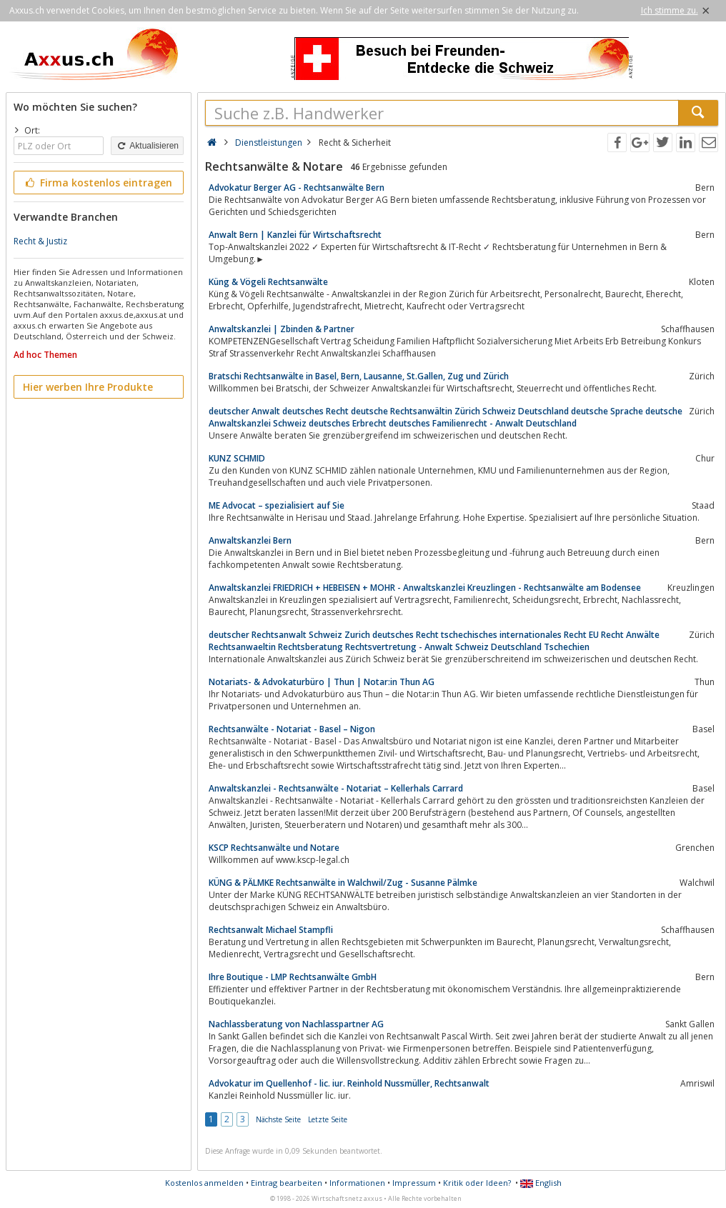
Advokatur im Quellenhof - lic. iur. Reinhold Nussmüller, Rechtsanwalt (349, 1083)
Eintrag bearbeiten (286, 1182)
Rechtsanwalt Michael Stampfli (271, 930)
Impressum (414, 1182)
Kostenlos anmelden (204, 1182)
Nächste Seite (278, 1119)
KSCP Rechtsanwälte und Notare (274, 848)
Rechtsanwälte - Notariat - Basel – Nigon (292, 729)
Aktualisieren (147, 146)
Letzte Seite (327, 1119)
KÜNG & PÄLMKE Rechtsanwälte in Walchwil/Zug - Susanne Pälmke (343, 883)
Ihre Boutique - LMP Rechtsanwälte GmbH (293, 977)
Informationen (357, 1182)
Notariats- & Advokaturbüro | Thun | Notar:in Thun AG (321, 682)
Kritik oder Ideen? (477, 1182)
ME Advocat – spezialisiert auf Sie (276, 505)
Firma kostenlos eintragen (97, 182)
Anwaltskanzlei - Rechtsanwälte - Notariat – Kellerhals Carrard (336, 788)
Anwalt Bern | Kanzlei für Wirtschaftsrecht (295, 235)
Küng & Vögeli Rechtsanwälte (268, 282)
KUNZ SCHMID (237, 458)
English (541, 1182)
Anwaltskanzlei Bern (250, 540)
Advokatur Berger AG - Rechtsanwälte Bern (296, 187)
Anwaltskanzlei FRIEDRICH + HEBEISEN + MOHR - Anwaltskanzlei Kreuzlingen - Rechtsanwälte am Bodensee (425, 587)
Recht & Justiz (40, 241)
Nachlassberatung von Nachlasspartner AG (296, 1024)
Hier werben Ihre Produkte (88, 387)
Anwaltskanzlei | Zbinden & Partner (281, 329)
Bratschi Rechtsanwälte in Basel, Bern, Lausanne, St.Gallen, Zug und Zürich (359, 376)
